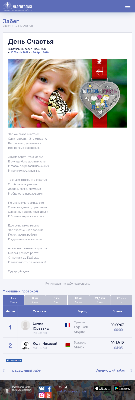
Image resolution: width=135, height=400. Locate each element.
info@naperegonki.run (72, 391)
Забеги (7, 25)
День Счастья (24, 25)
